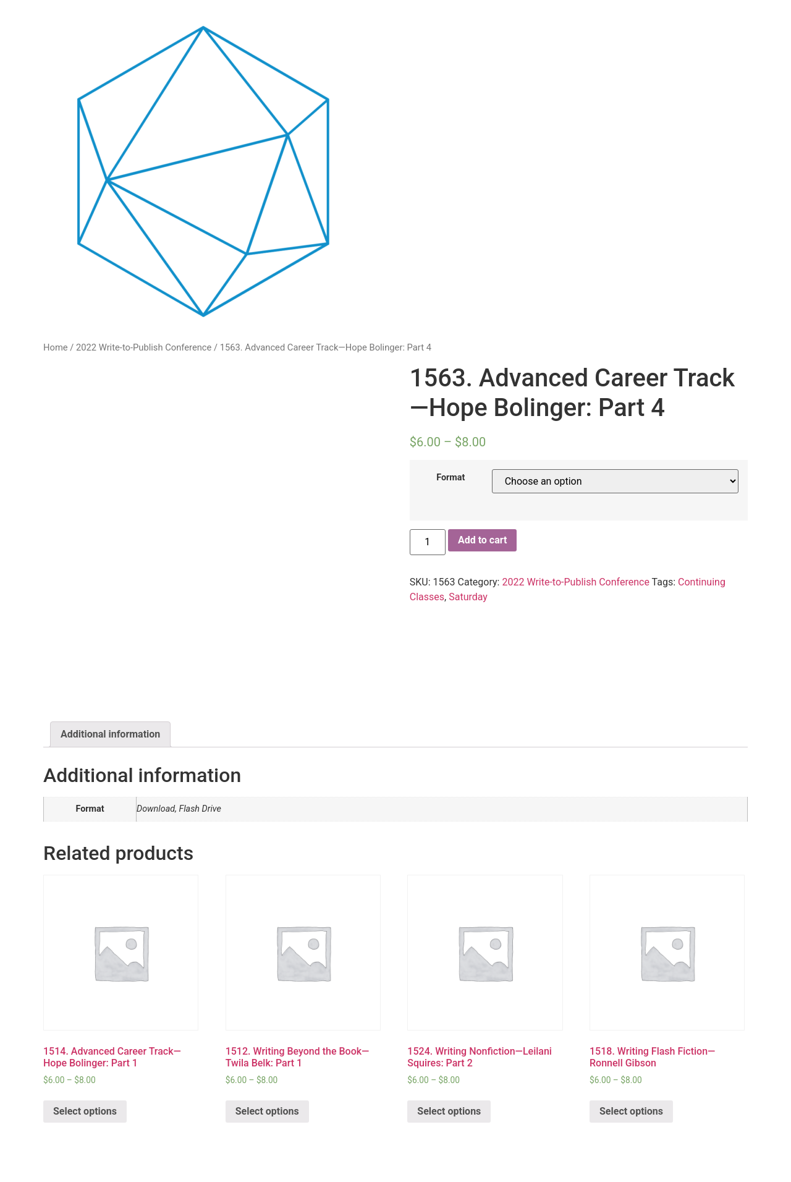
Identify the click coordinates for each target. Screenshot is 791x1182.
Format (450, 478)
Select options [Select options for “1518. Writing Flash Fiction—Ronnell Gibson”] (631, 1111)
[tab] (110, 734)
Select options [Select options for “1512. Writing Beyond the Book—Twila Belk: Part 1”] (267, 1111)
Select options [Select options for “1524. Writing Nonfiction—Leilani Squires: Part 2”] (449, 1111)
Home (55, 347)
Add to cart (482, 540)
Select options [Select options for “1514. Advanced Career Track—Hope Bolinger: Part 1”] (85, 1111)
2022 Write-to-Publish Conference (143, 347)
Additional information (110, 734)
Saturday (468, 597)
